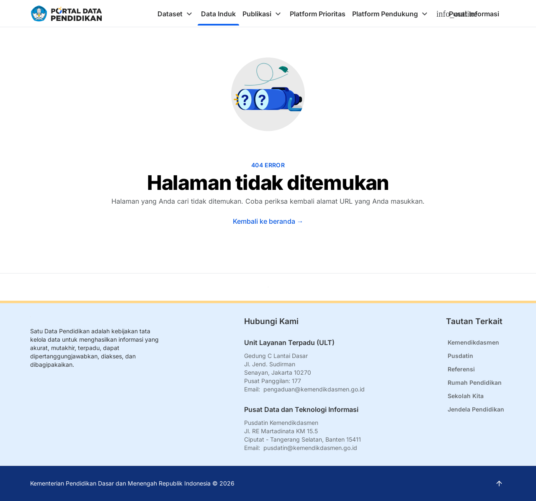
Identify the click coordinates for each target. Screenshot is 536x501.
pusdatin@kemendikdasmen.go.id (310, 447)
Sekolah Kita (466, 395)
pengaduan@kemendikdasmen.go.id (314, 389)
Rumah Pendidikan (475, 382)
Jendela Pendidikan (476, 409)
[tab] (176, 14)
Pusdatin (460, 355)
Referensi (461, 369)
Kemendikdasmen (473, 342)
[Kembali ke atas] (499, 483)
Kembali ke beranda (268, 221)
